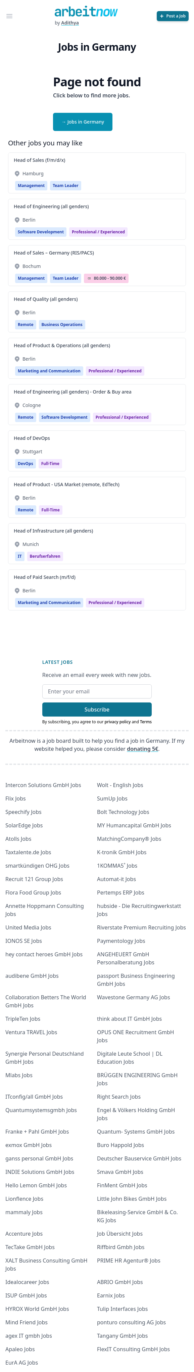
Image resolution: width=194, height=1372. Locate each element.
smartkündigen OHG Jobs (37, 865)
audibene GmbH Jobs (32, 975)
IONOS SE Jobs (23, 941)
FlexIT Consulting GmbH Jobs (133, 1349)
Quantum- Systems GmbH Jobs (136, 1131)
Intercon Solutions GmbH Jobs (43, 785)
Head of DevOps (32, 438)
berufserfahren (45, 556)
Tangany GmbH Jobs (122, 1335)
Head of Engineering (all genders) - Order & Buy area (73, 391)
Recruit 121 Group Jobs (34, 879)
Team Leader (65, 185)
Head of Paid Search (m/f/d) (45, 577)
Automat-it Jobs (116, 879)
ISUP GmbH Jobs (26, 1295)
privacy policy (117, 722)
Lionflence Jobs (24, 1198)
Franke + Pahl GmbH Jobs (37, 1131)
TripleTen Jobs (22, 1018)
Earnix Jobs (111, 1295)
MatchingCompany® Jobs (129, 838)
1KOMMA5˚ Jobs (117, 865)
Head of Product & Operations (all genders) (62, 345)
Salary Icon (89, 278)
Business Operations (62, 324)
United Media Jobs (28, 927)
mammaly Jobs (24, 1212)
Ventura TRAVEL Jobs (31, 1032)
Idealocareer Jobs (27, 1282)
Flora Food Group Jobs (33, 892)
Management (31, 185)
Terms (146, 722)
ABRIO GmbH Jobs (120, 1282)
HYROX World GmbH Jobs (37, 1309)
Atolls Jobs (18, 838)
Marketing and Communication (49, 371)
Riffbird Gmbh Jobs (120, 1247)
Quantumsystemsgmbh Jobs (41, 1110)
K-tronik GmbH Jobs (122, 852)
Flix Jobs (15, 798)
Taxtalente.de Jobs (28, 852)
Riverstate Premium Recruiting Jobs (141, 927)
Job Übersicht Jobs (120, 1233)
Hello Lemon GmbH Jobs (36, 1185)
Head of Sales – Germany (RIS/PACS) (54, 252)
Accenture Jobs (24, 1233)
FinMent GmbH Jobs (122, 1185)
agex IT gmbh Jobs (28, 1335)
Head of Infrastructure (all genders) (53, 531)
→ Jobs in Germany (82, 122)
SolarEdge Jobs (24, 825)
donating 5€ (142, 748)
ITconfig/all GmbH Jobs (34, 1096)
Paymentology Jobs (121, 941)
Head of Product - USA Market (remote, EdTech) (66, 484)
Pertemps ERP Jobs (120, 892)
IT (20, 556)
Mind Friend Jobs (26, 1322)
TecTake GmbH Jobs (30, 1247)
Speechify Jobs (23, 812)
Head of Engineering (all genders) (51, 206)
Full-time (50, 463)
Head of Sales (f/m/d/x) (39, 160)
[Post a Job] (173, 16)
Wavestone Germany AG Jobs (133, 997)
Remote (26, 324)
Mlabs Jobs (19, 1075)
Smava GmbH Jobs (120, 1172)
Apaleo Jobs (20, 1349)
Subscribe (97, 709)
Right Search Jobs (119, 1096)
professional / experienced (98, 232)
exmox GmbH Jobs (28, 1145)
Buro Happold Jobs (120, 1145)
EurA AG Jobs (21, 1362)
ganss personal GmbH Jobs (39, 1158)
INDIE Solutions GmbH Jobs (40, 1172)
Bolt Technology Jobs (123, 812)
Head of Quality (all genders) (46, 299)
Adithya (70, 22)
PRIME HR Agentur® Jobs (128, 1260)
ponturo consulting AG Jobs (131, 1322)
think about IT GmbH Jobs (129, 1018)
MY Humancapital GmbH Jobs (134, 825)
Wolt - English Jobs (120, 785)
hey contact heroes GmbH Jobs (44, 954)
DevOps (25, 463)
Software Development (41, 232)
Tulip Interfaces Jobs (122, 1309)
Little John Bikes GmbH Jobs (131, 1198)
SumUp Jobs (112, 798)
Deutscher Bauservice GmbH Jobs (139, 1158)
